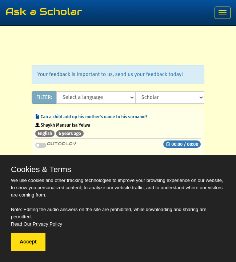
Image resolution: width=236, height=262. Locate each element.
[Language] (95, 97)
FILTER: (44, 97)
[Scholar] (169, 97)
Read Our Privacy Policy (36, 224)
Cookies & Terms (41, 169)
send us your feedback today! (149, 74)
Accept (28, 242)
